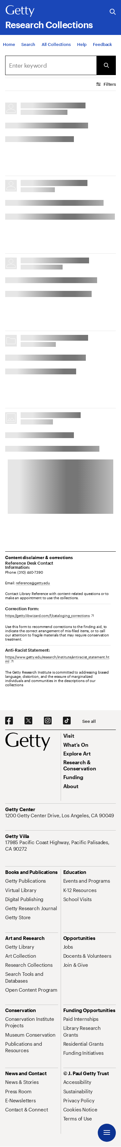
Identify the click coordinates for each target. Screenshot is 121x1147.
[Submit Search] (106, 65)
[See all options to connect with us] (89, 721)
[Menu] (107, 1133)
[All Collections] (56, 44)
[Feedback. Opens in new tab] (102, 44)
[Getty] (20, 11)
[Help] (81, 44)
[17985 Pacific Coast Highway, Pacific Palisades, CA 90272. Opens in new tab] (60, 845)
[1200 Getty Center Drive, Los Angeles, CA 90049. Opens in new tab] (60, 815)
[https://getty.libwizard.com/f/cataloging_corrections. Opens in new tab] (49, 615)
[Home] (9, 44)
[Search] (28, 44)
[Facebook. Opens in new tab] (9, 721)
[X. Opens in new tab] (28, 721)
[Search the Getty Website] (113, 12)
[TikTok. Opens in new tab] (67, 721)
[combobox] (50, 65)
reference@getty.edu (33, 583)
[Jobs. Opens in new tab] (68, 947)
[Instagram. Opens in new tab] (48, 721)
